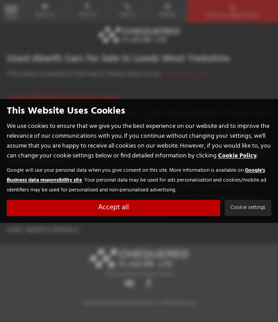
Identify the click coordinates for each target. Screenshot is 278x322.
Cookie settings (248, 207)
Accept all (113, 208)
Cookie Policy (237, 156)
